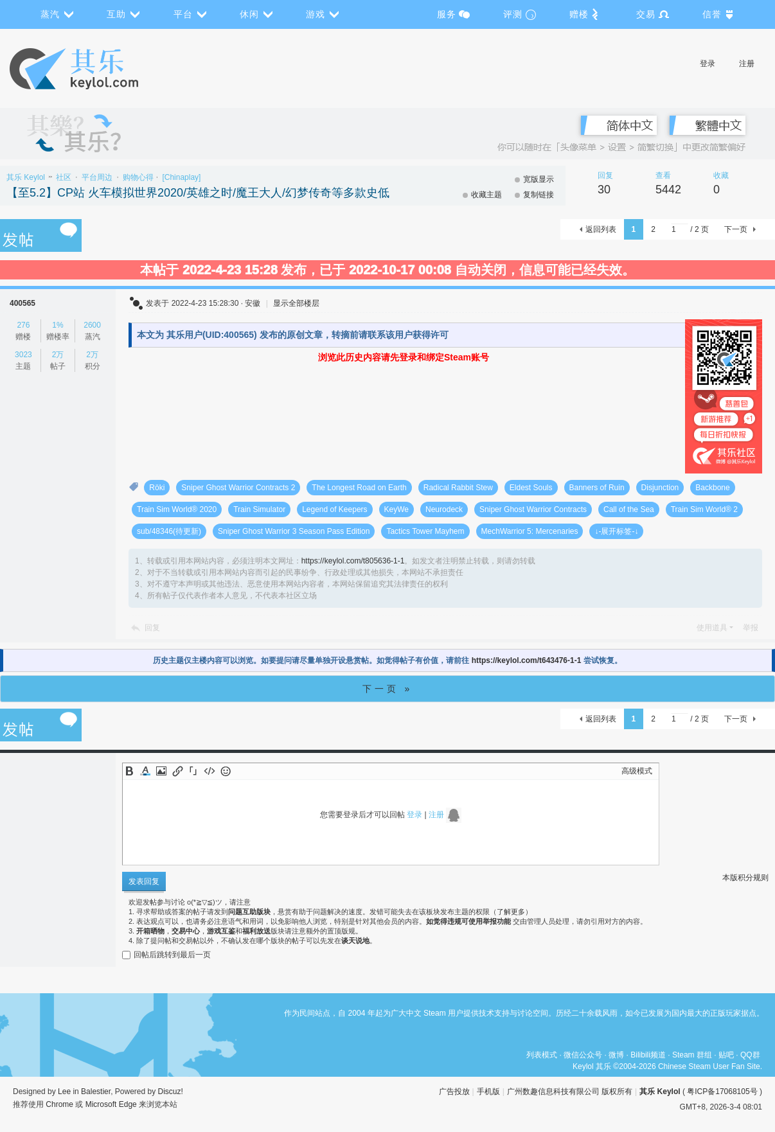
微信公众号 (583, 1054)
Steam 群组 (692, 1054)
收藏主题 (486, 194)
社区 (63, 177)
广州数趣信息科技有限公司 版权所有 (569, 1091)
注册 (746, 63)
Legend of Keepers (334, 509)
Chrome (59, 1104)
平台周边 (97, 177)
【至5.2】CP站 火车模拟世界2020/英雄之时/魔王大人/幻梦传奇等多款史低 (197, 192)
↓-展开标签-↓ (616, 531)
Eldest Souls (531, 487)
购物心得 (138, 177)
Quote (193, 771)
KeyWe (396, 509)
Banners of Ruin (597, 487)
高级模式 (636, 770)
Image (161, 771)
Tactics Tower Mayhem (425, 531)
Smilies (225, 771)
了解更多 (511, 911)
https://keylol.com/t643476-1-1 (527, 660)
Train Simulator (259, 509)
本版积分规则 (745, 877)
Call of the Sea (628, 509)
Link (177, 771)
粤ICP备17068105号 (722, 1091)
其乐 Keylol (25, 177)
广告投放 (454, 1091)
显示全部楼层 (296, 303)
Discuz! (170, 1091)
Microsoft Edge (111, 1104)
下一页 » (387, 689)
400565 (22, 303)
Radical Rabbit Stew (458, 487)
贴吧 (726, 1054)
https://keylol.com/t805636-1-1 (353, 560)
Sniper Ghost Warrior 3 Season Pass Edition (294, 531)
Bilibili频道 (648, 1054)
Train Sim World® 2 (704, 509)
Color (145, 771)
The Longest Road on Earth (359, 487)
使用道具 (712, 627)
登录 (707, 63)
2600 (92, 325)
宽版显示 (538, 179)
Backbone (712, 487)
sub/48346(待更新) (169, 531)
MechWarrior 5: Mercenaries (529, 531)
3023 (23, 354)
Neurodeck (444, 509)
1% (57, 325)
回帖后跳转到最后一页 (166, 954)
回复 (152, 627)
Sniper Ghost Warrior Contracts (533, 509)
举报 (750, 627)
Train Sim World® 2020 (177, 509)
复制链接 (538, 194)
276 (23, 325)
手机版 (488, 1091)
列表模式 (541, 1054)
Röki (157, 487)
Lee (64, 1091)
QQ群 (750, 1054)
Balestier (96, 1091)
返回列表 (600, 229)
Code (209, 771)
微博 (616, 1054)
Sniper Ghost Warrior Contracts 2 (238, 487)
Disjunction (660, 487)
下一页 (735, 229)
